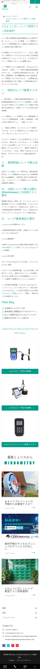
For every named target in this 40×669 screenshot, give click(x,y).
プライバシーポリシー (23, 660)
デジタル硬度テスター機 (14, 172)
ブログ (14, 16)
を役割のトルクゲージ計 (15, 308)
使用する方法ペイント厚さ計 (17, 318)
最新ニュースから (20, 460)
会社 (4, 613)
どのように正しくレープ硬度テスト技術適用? (20, 20)
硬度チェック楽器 (13, 247)
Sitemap (11, 660)
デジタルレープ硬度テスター (12, 293)
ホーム (8, 16)
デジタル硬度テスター (21, 105)
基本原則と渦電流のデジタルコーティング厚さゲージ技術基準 (21, 312)
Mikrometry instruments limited (18, 654)
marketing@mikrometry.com (14, 633)
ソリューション (8, 617)
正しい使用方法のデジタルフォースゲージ (21, 315)
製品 (4, 608)
